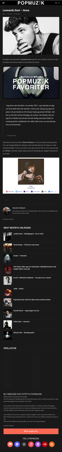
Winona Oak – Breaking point (23, 333)
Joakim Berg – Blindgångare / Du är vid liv (28, 234)
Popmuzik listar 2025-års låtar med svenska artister (32, 300)
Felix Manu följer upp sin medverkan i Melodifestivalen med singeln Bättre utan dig (34, 268)
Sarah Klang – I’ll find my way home (26, 245)
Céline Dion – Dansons (21, 322)
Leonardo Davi (7, 200)
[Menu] (3, 3)
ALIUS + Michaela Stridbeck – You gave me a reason (32, 278)
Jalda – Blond (18, 289)
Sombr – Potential (19, 256)
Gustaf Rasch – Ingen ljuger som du (26, 311)
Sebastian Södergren (18, 208)
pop (4, 14)
